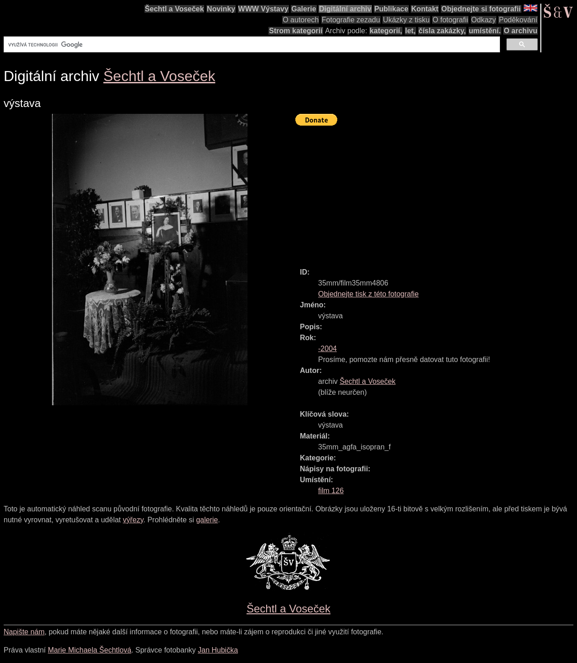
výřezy (133, 520)
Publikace (391, 9)
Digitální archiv (345, 9)
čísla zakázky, (442, 31)
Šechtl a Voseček (174, 9)
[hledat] (251, 45)
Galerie (303, 9)
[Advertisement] (436, 192)
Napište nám (24, 632)
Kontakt (424, 9)
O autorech (301, 20)
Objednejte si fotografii (480, 9)
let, (410, 31)
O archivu (520, 31)
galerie (207, 520)
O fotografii (450, 20)
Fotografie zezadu (351, 20)
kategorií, (386, 31)
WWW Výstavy (263, 9)
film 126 (331, 491)
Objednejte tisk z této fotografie (368, 294)
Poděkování (518, 20)
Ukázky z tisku (406, 20)
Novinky (221, 9)
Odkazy (483, 20)
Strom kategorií (295, 31)
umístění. (485, 31)
